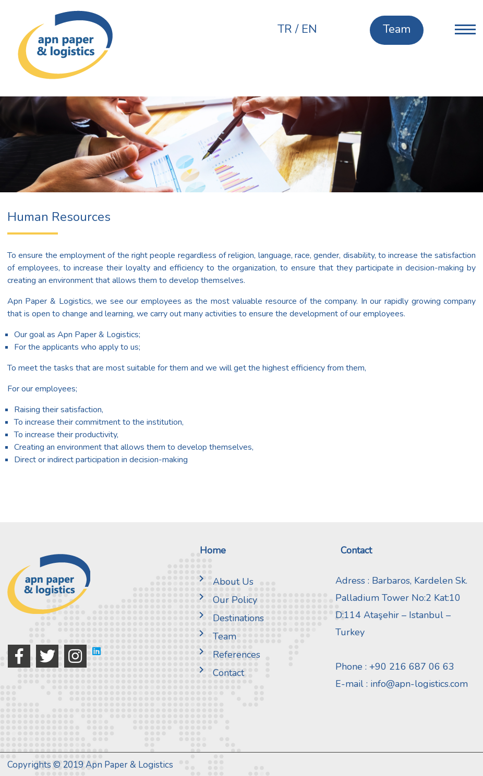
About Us (224, 581)
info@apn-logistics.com (419, 684)
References (227, 654)
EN (309, 29)
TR (284, 29)
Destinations (229, 618)
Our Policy (226, 600)
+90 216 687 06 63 (411, 666)
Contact (219, 673)
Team (215, 636)
